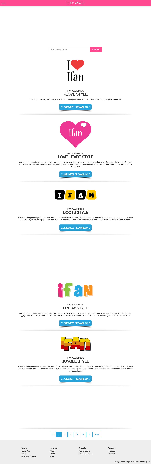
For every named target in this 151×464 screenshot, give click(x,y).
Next (97, 434)
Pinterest (111, 454)
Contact (111, 448)
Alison (52, 451)
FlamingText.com (86, 454)
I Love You (25, 451)
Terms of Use (124, 462)
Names (53, 448)
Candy (23, 454)
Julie (52, 456)
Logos (24, 448)
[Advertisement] (75, 26)
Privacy (117, 462)
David (52, 454)
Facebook (112, 451)
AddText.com (84, 451)
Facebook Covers (28, 456)
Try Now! (95, 49)
